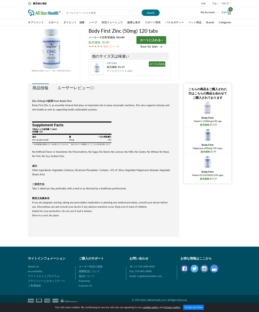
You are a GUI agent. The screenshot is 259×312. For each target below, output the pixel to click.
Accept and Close (193, 307)
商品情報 (40, 87)
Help (203, 3)
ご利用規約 (34, 285)
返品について (87, 275)
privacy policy (172, 307)
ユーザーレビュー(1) (75, 87)
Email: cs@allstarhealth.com (146, 275)
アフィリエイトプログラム (44, 275)
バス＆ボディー (174, 22)
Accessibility (35, 271)
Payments (84, 280)
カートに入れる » (151, 40)
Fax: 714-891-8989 (141, 271)
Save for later (149, 46)
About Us (33, 266)
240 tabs (112, 62)
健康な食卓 (133, 22)
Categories (225, 22)
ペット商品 (195, 22)
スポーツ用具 (153, 22)
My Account (208, 12)
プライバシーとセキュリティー (46, 280)
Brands (210, 22)
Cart (226, 12)
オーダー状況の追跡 (91, 266)
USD (225, 3)
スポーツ (53, 22)
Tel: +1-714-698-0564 (142, 266)
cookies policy (150, 307)
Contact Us (85, 285)
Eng (214, 3)
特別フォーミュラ (112, 22)
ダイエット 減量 (74, 22)
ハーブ (93, 22)
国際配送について (89, 271)
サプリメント (36, 22)
